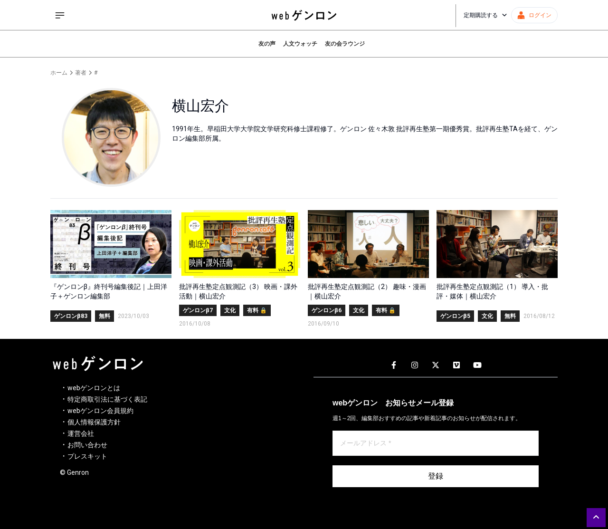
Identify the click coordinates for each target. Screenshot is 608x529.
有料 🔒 (257, 310)
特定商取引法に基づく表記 (107, 399)
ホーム (58, 72)
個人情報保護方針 (94, 422)
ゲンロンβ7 (198, 310)
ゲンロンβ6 (327, 310)
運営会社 (80, 433)
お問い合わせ (87, 445)
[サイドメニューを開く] (59, 15)
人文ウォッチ (300, 43)
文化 (230, 310)
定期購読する (485, 15)
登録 (435, 476)
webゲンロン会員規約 (100, 410)
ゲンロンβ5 (455, 316)
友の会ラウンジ (345, 43)
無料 (104, 316)
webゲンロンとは (93, 388)
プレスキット (87, 456)
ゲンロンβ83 (70, 316)
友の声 (267, 43)
